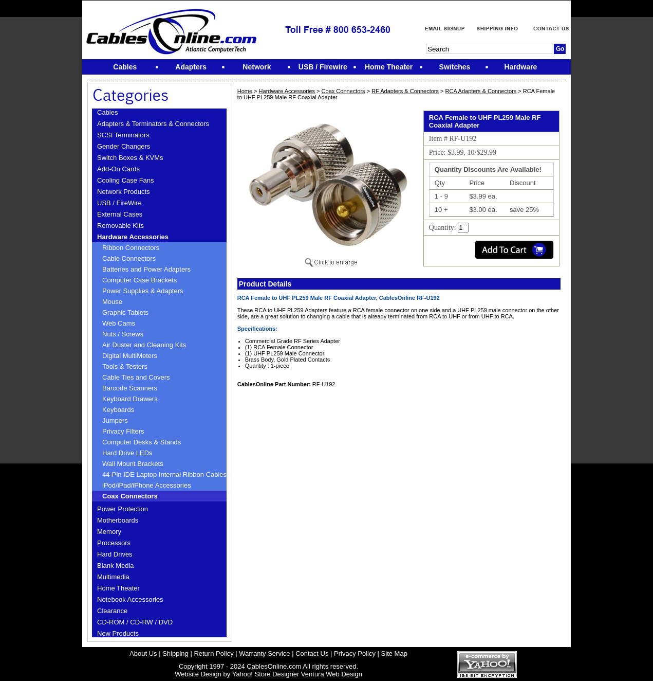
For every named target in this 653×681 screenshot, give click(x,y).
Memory (109, 531)
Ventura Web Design (331, 674)
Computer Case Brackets (139, 280)
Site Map (394, 653)
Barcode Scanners (129, 388)
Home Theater (118, 588)
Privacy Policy (355, 653)
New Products (118, 633)
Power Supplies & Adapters (142, 291)
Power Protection (122, 509)
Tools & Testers (124, 366)
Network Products (123, 191)
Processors (113, 543)
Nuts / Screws (122, 334)
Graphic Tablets (125, 312)
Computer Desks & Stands (141, 442)
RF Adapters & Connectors (405, 91)
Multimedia (113, 577)
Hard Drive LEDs (127, 453)
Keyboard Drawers (130, 399)
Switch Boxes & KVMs (130, 158)
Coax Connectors (130, 496)
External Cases (119, 214)
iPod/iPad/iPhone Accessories (146, 485)
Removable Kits (120, 225)
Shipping (175, 653)
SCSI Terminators (123, 135)
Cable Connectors (129, 258)
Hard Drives (115, 554)
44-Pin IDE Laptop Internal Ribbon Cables (164, 474)
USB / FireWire (119, 203)
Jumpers (115, 420)
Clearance (112, 611)
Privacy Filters (123, 431)
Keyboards (118, 410)
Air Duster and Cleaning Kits (144, 345)
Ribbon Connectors (130, 248)
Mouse (112, 302)
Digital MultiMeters (129, 356)
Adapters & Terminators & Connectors (153, 124)
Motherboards (117, 520)
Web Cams (118, 323)
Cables (107, 112)
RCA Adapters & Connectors (481, 91)
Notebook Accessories (130, 599)
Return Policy (213, 653)
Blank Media (115, 565)
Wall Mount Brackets (132, 464)
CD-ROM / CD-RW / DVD (135, 622)
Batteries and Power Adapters (146, 269)
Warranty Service (264, 653)
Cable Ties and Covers (136, 377)
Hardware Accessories (133, 237)
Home (244, 91)
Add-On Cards (118, 169)
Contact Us (311, 653)
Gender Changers (123, 146)
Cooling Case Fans (125, 180)
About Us (143, 653)
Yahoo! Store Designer (266, 674)
